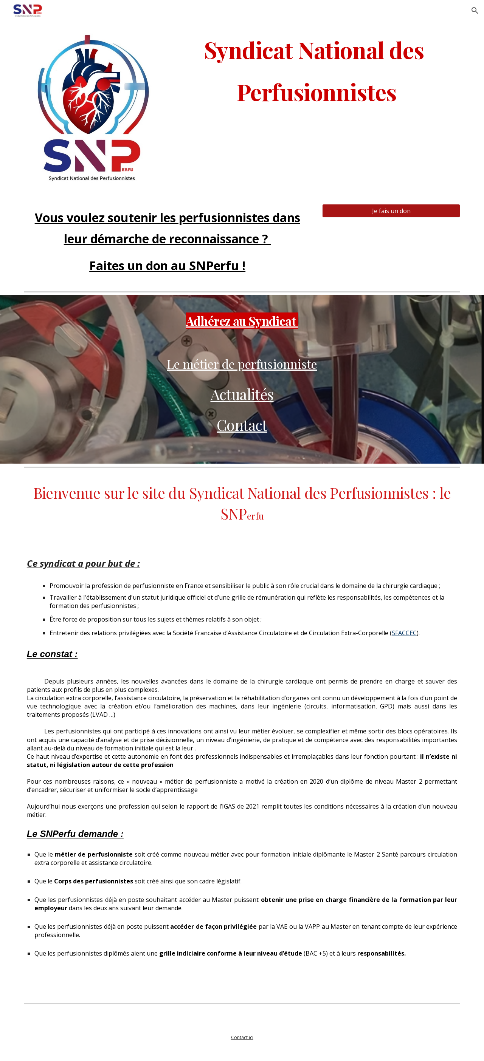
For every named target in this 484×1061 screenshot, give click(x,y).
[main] (316, 88)
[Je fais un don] (391, 211)
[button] (475, 11)
